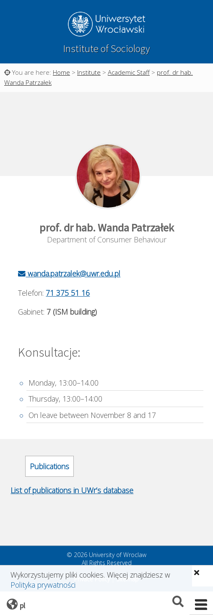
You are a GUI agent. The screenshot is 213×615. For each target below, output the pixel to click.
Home (61, 72)
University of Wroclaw (106, 25)
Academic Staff (129, 72)
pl (22, 605)
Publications (49, 466)
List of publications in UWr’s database (71, 490)
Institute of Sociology (106, 48)
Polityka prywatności (42, 585)
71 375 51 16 (68, 293)
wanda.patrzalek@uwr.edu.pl (69, 273)
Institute (89, 72)
